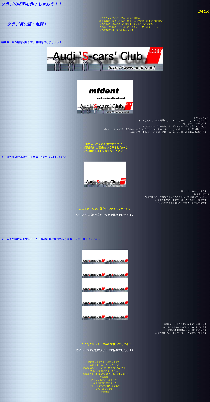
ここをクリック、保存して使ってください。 (105, 208)
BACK (203, 11)
